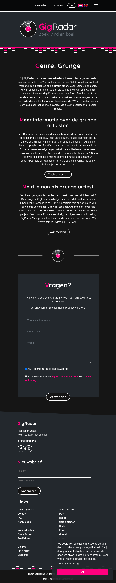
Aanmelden (58, 232)
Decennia (23, 554)
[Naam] (54, 471)
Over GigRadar (26, 509)
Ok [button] (82, 572)
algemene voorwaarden (65, 376)
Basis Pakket (25, 534)
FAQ (20, 517)
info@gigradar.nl (27, 440)
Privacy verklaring (36, 574)
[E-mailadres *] (54, 480)
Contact (22, 513)
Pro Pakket (24, 538)
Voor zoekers (66, 509)
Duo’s (62, 526)
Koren (62, 530)
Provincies (24, 550)
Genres (22, 546)
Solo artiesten (67, 521)
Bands (62, 517)
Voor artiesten (26, 530)
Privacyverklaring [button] (68, 563)
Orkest (63, 534)
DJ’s (61, 513)
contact (77, 559)
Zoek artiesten (58, 174)
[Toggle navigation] (95, 5)
